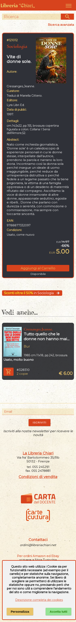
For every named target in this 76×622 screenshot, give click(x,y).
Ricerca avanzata (61, 25)
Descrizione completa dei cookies (39, 600)
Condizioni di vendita (38, 477)
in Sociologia (32, 293)
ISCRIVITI (39, 422)
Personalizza (20, 611)
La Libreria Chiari (38, 453)
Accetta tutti (58, 611)
